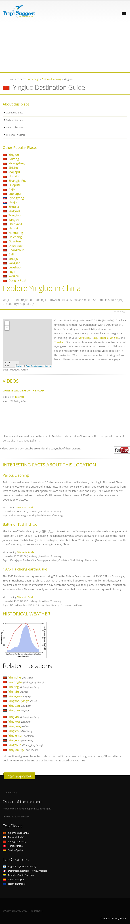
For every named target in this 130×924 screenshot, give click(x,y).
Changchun (17, 250)
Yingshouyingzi (23, 701)
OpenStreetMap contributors (38, 366)
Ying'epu (21, 731)
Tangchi (14, 219)
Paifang (14, 159)
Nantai (13, 228)
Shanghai (14, 841)
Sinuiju (13, 259)
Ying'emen (21, 735)
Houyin (14, 176)
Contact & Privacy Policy (113, 918)
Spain (13, 879)
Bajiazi (13, 189)
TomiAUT (19, 396)
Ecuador (18, 875)
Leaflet (19, 366)
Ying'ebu (21, 740)
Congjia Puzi (17, 280)
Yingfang (19, 726)
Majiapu (14, 172)
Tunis (13, 845)
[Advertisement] (65, 47)
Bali (11, 254)
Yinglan (24, 717)
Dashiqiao (16, 246)
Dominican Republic (25, 870)
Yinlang (24, 687)
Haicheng (15, 237)
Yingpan (20, 705)
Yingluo (14, 154)
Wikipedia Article (25, 507)
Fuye (12, 272)
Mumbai (13, 837)
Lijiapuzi (14, 185)
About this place (14, 112)
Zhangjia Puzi (18, 180)
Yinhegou (20, 696)
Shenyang (15, 224)
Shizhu (13, 167)
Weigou (14, 276)
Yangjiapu (15, 263)
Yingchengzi (23, 750)
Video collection (14, 127)
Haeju (13, 202)
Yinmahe (21, 677)
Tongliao (15, 215)
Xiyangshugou (18, 163)
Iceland (14, 883)
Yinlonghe (26, 682)
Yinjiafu (18, 691)
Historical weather (16, 134)
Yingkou (14, 211)
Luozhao (15, 267)
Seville (13, 850)
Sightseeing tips (14, 120)
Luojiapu (15, 193)
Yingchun (26, 745)
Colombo (16, 832)
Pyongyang (16, 198)
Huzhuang (16, 233)
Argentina (19, 866)
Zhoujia (14, 206)
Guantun (15, 241)
